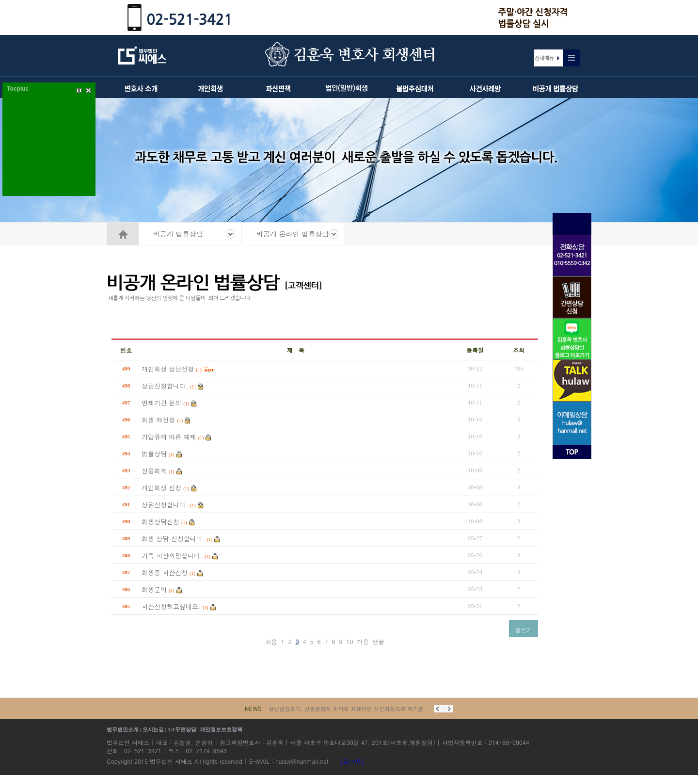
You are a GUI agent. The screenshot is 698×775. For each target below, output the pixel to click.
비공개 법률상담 (178, 234)
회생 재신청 (158, 419)
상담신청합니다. (165, 385)
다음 (363, 641)
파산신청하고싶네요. (171, 606)
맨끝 (378, 641)
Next (448, 708)
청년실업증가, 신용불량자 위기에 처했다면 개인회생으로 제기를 (346, 708)
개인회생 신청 (161, 487)
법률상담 (154, 453)
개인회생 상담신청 (168, 368)
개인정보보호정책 (221, 729)
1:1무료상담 (182, 729)
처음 (271, 641)
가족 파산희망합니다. (172, 555)
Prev (439, 708)
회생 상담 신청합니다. (173, 538)
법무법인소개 (123, 729)
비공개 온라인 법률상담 (292, 234)
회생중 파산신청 (165, 572)
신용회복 (154, 470)
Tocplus (18, 88)
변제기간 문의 (161, 402)
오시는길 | (155, 729)
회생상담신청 (160, 521)
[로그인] (352, 761)
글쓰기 (523, 630)
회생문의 (154, 589)
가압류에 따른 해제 (169, 436)
